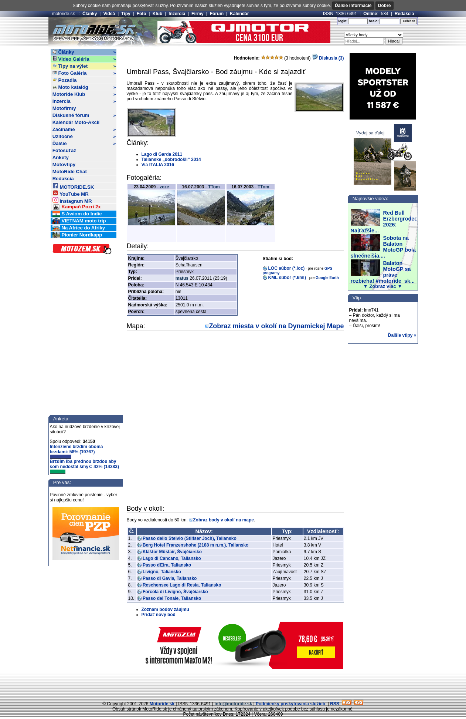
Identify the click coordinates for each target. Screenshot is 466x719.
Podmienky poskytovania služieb (290, 703)
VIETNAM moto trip (79, 221)
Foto (141, 13)
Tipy (125, 13)
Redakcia (404, 13)
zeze (164, 186)
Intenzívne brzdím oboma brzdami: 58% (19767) (76, 451)
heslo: (374, 21)
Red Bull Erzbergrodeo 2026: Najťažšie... (384, 221)
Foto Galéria (84, 73)
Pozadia (64, 80)
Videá (109, 13)
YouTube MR (70, 193)
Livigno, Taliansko (162, 571)
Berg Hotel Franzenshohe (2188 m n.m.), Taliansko (196, 545)
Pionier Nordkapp (77, 235)
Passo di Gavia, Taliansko (170, 578)
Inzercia (177, 13)
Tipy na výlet (84, 66)
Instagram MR (72, 200)
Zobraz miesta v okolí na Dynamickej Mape (276, 326)
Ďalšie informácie (353, 5)
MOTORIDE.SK (73, 186)
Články (89, 13)
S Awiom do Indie (77, 214)
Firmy (197, 13)
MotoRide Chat (69, 171)
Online (370, 13)
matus (182, 278)
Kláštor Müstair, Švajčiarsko (172, 551)
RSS (334, 703)
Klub (158, 13)
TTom (214, 186)
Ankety (60, 157)
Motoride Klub (84, 94)
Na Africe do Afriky (78, 228)
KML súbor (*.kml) (287, 277)
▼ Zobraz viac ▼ (382, 286)
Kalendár (239, 13)
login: (342, 21)
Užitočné (84, 137)
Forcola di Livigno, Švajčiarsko (175, 591)
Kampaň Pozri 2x (76, 207)
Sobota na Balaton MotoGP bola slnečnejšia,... (383, 247)
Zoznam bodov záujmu (165, 609)
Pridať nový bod (159, 614)
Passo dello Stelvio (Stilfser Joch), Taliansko (190, 538)
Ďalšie (84, 144)
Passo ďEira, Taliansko (167, 565)
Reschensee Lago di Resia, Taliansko (182, 585)
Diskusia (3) (328, 58)
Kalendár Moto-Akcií (76, 122)
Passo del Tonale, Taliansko (172, 598)
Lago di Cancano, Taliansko (172, 558)
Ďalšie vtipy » (402, 335)
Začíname (84, 129)
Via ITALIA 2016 (158, 164)
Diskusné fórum (84, 115)
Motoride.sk (162, 703)
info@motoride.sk (233, 703)
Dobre (384, 5)
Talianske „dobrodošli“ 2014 (171, 159)
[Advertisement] (233, 684)
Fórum (217, 13)
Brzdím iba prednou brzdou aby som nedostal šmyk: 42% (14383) (84, 466)
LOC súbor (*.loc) (286, 268)
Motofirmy (64, 108)
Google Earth (327, 278)
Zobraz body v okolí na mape (223, 520)
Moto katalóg (84, 87)
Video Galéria (84, 59)
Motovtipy (63, 164)
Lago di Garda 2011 (162, 154)
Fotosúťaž (64, 150)
